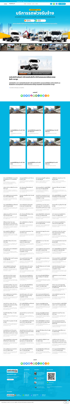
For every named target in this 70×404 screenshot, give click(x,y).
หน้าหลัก (25, 3)
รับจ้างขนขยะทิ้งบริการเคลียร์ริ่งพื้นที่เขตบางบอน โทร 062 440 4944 (43, 188)
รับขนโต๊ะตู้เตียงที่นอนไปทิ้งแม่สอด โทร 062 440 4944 (42, 349)
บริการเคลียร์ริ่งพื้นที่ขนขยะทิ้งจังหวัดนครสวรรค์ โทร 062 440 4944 (27, 321)
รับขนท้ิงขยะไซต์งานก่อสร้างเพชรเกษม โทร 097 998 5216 (41, 387)
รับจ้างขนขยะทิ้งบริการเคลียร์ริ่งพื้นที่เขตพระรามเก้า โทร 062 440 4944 (59, 304)
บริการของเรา (29, 3)
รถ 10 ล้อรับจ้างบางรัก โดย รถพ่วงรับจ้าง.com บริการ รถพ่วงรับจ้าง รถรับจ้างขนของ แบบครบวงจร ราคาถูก (10, 332)
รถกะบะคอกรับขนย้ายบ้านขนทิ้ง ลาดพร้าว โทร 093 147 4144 (42, 285)
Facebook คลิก (35, 394)
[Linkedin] (39, 96)
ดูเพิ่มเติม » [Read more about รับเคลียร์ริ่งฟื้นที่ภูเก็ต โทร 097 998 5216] (46, 167)
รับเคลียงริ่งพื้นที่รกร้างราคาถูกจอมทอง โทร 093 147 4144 (25, 241)
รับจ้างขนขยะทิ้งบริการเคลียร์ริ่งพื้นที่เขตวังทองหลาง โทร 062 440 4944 (59, 258)
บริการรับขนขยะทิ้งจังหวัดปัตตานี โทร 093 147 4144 (26, 188)
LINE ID (39, 20)
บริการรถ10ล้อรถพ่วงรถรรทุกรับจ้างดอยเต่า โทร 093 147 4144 (10, 295)
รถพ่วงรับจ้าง (12, 87)
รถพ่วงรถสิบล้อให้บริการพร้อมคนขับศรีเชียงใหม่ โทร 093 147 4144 (10, 340)
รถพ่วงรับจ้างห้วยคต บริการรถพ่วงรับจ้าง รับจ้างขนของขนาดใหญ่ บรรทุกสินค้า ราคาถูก (58, 267)
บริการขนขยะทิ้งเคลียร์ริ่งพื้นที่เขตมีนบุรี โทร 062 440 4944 (26, 285)
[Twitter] (29, 96)
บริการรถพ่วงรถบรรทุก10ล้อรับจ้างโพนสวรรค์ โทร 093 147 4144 (58, 222)
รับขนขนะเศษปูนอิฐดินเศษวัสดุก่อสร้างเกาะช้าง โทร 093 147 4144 (42, 304)
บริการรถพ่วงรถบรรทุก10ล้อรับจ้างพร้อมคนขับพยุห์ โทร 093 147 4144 (26, 276)
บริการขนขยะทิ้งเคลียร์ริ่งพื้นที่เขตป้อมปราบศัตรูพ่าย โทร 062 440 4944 (42, 277)
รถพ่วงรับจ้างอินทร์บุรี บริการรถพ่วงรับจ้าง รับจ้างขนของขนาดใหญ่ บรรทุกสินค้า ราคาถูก (40, 383)
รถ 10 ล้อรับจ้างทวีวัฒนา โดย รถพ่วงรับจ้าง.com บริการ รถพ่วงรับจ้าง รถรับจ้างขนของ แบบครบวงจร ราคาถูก (10, 286)
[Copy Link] (48, 96)
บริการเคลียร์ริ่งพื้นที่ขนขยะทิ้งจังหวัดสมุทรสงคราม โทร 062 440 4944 (27, 340)
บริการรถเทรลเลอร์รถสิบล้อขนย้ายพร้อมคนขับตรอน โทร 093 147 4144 (43, 295)
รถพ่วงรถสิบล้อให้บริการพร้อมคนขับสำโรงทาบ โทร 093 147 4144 (43, 214)
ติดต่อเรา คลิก (63, 3)
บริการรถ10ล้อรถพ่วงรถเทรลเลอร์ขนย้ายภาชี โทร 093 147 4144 (10, 196)
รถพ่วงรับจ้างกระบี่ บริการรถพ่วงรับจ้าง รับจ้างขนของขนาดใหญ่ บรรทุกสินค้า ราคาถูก (9, 277)
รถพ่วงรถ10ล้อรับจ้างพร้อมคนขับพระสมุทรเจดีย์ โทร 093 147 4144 (43, 249)
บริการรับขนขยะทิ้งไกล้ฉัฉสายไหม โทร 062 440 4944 (26, 214)
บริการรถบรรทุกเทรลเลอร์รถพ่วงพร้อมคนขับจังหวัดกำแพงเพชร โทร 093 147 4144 (59, 322)
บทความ (33, 3)
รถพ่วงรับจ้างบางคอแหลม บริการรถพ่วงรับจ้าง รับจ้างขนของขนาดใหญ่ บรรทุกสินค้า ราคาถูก (43, 197)
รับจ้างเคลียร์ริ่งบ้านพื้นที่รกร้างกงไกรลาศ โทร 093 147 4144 (9, 232)
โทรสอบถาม (29, 20)
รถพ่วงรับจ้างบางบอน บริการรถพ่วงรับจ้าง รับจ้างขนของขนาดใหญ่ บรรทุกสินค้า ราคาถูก (26, 250)
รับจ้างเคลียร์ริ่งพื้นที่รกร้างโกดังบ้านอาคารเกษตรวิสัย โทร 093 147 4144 (43, 321)
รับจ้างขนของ (16, 87)
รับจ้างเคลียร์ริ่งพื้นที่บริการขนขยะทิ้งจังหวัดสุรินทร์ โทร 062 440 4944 (59, 196)
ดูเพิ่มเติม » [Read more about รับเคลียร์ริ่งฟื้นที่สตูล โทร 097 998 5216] (11, 167)
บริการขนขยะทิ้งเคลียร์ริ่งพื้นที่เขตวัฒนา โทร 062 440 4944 (26, 349)
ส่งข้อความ (44, 394)
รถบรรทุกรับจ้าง (21, 87)
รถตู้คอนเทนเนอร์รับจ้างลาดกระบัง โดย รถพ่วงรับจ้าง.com (10, 214)
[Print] (46, 96)
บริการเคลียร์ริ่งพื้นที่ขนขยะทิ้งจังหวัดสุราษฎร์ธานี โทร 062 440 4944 (59, 249)
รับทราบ (66, 402)
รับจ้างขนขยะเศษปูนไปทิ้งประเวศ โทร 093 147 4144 (58, 331)
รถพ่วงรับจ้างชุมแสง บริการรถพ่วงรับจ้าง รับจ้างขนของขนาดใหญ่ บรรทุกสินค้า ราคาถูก (26, 267)
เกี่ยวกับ (36, 3)
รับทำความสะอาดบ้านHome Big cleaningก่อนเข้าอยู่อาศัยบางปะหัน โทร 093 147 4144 (59, 286)
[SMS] (34, 96)
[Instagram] (31, 96)
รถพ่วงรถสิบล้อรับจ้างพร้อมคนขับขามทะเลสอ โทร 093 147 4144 (26, 205)
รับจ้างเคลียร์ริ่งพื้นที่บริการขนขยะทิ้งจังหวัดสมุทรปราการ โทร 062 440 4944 (10, 179)
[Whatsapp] (41, 96)
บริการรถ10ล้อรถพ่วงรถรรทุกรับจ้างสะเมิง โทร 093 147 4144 (10, 349)
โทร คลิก (18, 394)
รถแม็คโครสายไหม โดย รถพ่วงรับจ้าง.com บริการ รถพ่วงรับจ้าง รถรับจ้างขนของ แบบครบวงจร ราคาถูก (59, 341)
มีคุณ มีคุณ (34, 395)
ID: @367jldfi (27, 395)
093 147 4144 (63, 4)
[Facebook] (24, 96)
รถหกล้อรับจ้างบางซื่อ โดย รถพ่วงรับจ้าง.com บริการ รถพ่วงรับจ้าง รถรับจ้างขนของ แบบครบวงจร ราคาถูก (41, 374)
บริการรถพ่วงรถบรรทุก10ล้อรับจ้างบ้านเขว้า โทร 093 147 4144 (58, 214)
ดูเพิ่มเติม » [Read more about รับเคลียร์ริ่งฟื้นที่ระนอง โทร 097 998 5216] (29, 167)
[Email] (36, 96)
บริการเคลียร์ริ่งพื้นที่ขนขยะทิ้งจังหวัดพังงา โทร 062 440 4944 (27, 304)
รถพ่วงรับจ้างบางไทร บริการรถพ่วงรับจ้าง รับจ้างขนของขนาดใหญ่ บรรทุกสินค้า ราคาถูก (59, 233)
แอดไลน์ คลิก (27, 394)
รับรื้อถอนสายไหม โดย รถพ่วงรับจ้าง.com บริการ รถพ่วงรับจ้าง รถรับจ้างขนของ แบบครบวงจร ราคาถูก (10, 223)
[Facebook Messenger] (26, 96)
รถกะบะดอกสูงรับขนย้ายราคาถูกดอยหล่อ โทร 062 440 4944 (43, 222)
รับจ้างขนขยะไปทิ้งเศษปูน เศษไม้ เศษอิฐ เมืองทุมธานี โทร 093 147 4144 (40, 378)
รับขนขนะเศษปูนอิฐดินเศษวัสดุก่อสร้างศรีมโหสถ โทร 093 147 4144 (42, 313)
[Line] (22, 96)
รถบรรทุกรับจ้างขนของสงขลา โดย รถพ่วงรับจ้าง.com (26, 232)
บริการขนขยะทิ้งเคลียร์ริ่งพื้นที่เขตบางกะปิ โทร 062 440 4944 (58, 349)
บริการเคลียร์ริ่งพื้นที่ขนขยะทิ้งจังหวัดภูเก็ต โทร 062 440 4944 (10, 205)
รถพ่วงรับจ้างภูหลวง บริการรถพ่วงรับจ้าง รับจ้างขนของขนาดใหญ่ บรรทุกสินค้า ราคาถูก (26, 296)
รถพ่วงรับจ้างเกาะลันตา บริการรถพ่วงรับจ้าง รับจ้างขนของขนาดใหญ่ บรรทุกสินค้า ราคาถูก (10, 305)
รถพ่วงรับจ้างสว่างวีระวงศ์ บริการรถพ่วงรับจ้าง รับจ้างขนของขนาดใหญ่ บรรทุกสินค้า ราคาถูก (27, 332)
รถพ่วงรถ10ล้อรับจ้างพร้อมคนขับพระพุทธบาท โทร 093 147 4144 (9, 266)
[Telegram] (43, 96)
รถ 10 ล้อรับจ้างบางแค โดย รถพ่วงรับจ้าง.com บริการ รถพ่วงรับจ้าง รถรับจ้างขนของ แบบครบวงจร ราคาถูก (43, 206)
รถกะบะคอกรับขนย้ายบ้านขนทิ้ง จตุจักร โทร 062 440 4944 (26, 258)
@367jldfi (39, 21)
